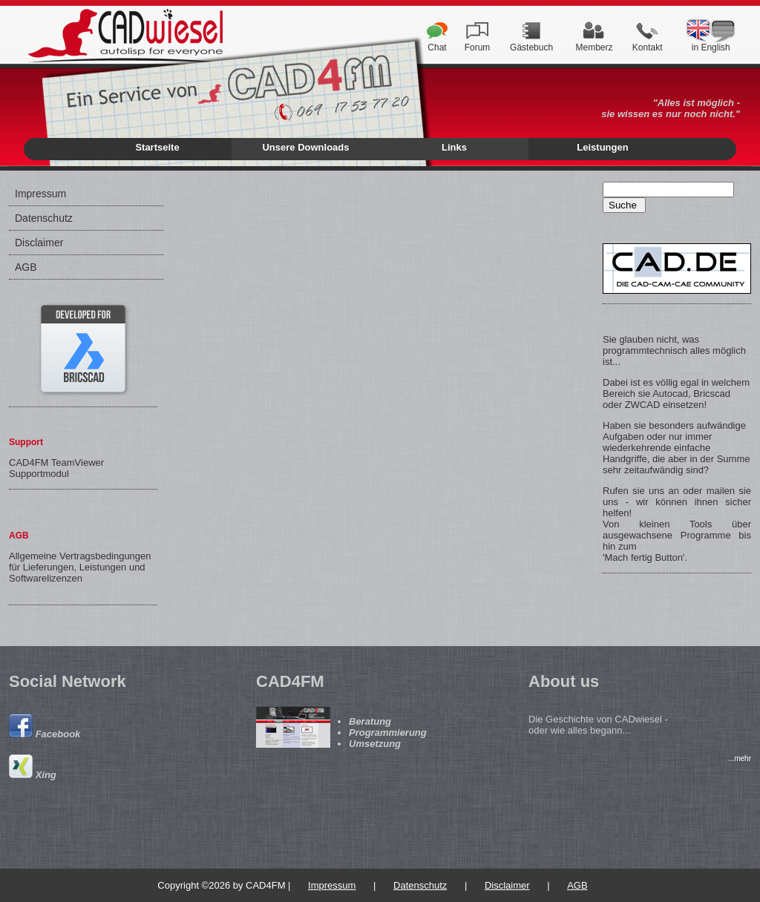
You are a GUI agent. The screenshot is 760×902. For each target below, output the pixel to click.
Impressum (40, 194)
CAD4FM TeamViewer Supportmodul (56, 468)
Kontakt (647, 43)
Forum (478, 43)
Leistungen (602, 147)
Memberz (593, 43)
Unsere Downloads (305, 147)
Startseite (157, 147)
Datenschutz (44, 218)
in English (710, 43)
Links (454, 147)
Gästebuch (531, 43)
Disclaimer (39, 242)
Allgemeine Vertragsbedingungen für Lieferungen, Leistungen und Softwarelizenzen (80, 567)
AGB (26, 267)
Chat (437, 43)
